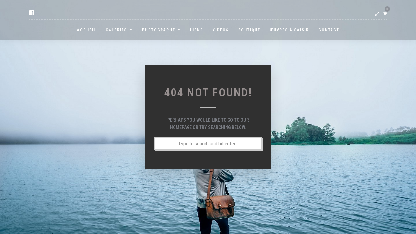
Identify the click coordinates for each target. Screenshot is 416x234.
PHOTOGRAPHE (158, 30)
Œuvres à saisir (289, 30)
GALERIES (116, 30)
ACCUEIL (86, 30)
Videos (221, 30)
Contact (328, 30)
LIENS (196, 30)
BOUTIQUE (249, 30)
